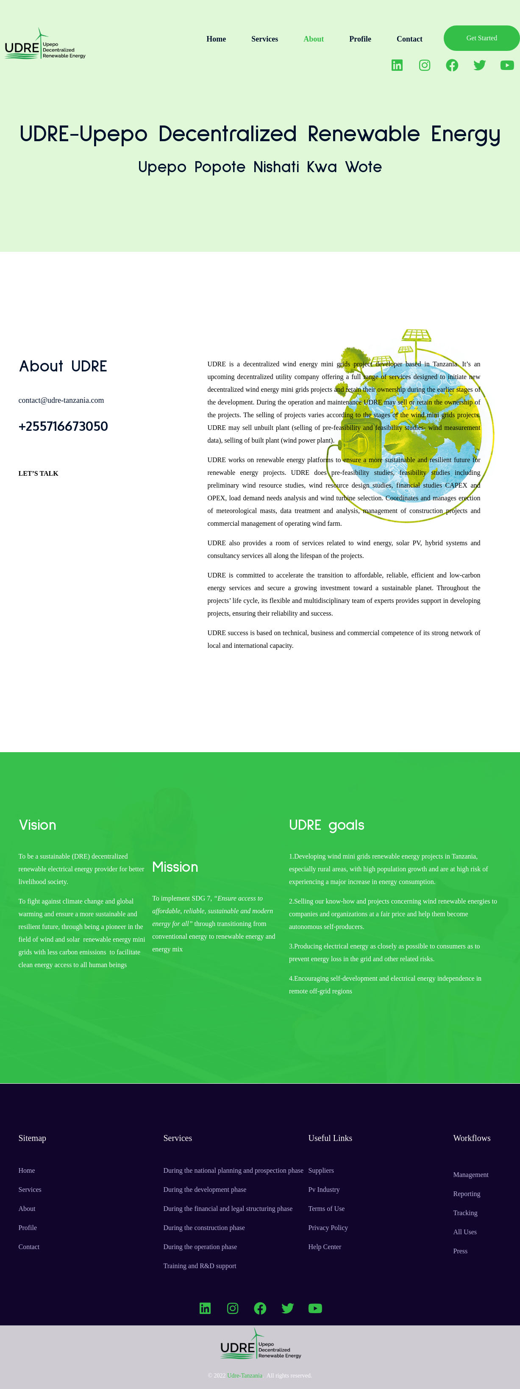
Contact (410, 39)
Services (264, 39)
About (313, 39)
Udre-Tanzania (244, 1375)
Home (216, 39)
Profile (360, 39)
